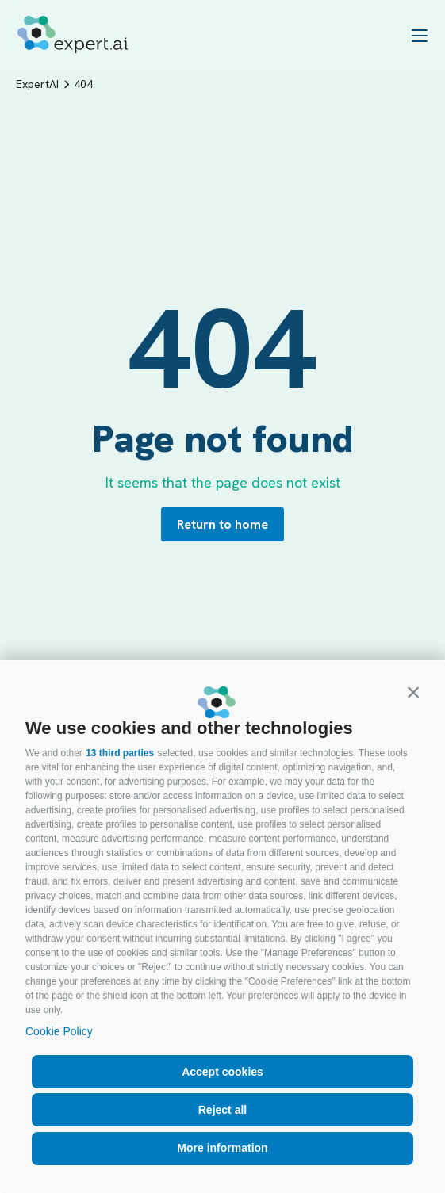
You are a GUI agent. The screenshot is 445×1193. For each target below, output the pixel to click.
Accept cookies (222, 1071)
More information (222, 1147)
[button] (413, 692)
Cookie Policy (59, 1031)
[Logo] (72, 34)
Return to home (222, 524)
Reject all (222, 1109)
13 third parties (120, 753)
